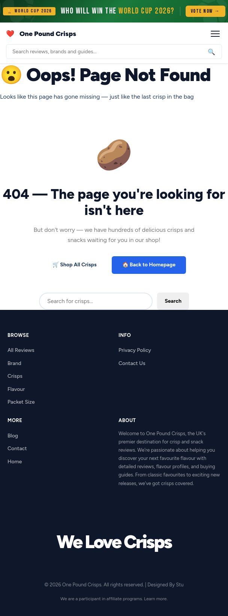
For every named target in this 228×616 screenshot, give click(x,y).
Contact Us (131, 363)
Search (173, 301)
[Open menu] (215, 34)
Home (15, 461)
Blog (13, 436)
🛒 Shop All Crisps (74, 264)
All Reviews (21, 350)
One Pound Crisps (48, 34)
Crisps (15, 376)
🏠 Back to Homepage (149, 264)
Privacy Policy (134, 350)
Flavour (16, 389)
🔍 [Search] (211, 51)
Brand (14, 363)
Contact (17, 448)
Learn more (155, 598)
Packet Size (21, 402)
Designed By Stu (165, 584)
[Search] (114, 51)
